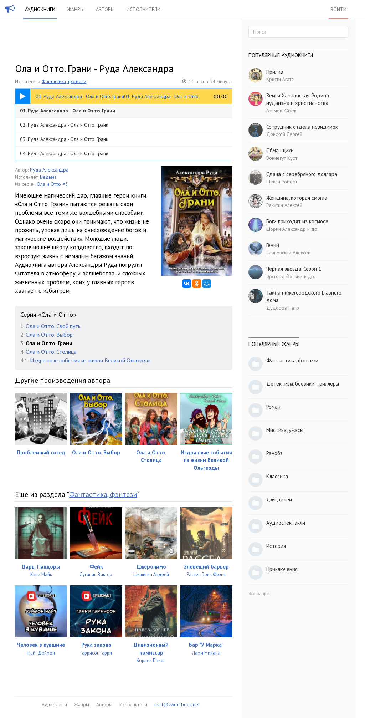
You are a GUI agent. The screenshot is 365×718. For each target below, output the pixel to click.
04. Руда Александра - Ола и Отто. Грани (64, 153)
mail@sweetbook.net (177, 704)
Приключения (282, 569)
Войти (338, 9)
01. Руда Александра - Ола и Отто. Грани (67, 110)
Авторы (105, 9)
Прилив (274, 71)
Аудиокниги (40, 9)
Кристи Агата (280, 79)
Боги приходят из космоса (297, 221)
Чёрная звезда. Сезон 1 (293, 268)
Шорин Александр (286, 229)
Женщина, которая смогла (296, 197)
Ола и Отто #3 (52, 184)
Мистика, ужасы (284, 430)
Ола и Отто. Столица (51, 351)
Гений (272, 245)
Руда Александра (49, 170)
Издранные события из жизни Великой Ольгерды (90, 360)
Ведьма (48, 177)
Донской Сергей (284, 134)
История (276, 546)
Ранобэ (274, 453)
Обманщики (280, 150)
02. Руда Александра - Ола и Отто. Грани (64, 125)
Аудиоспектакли (285, 522)
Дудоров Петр (282, 308)
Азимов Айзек (281, 110)
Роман (273, 406)
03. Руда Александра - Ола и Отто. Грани (64, 139)
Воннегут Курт (281, 158)
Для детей (279, 499)
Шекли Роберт (281, 181)
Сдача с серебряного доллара (301, 174)
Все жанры (258, 593)
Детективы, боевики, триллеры (302, 383)
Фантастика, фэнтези (64, 81)
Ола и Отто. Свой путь (53, 326)
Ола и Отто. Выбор (49, 334)
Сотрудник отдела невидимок (302, 126)
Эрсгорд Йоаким (284, 276)
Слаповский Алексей (288, 252)
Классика (277, 476)
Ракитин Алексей (284, 205)
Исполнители (143, 9)
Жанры (75, 9)
